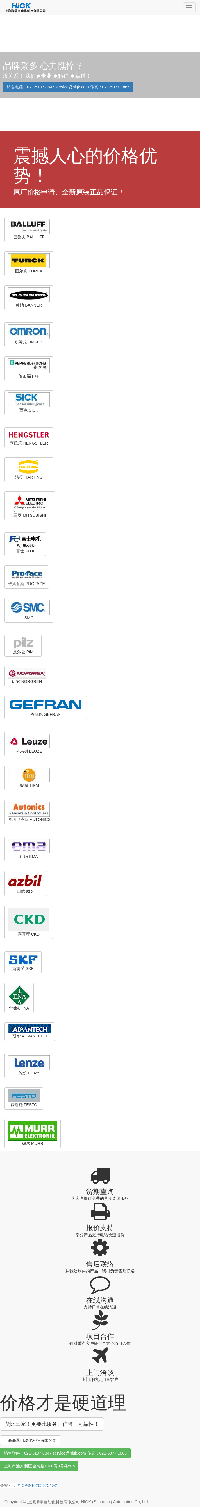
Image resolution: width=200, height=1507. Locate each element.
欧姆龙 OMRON (29, 334)
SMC (29, 610)
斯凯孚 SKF (23, 962)
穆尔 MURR (32, 1133)
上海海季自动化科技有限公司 (30, 1440)
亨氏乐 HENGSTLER (29, 437)
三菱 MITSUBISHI (29, 505)
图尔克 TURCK (29, 263)
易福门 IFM (29, 778)
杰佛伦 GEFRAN (45, 707)
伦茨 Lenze (29, 1065)
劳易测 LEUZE (29, 744)
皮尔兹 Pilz (23, 645)
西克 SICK (29, 402)
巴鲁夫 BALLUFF (29, 229)
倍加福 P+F (29, 368)
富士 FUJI (25, 543)
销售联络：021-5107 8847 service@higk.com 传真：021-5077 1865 (65, 1453)
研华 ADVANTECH (29, 1031)
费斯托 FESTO (24, 1098)
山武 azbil (25, 883)
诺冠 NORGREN (27, 676)
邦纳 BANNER (29, 297)
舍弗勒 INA (19, 997)
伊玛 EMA (29, 849)
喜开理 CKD (28, 922)
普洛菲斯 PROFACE (26, 576)
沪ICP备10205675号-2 (36, 1485)
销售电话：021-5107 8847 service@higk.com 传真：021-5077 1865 (68, 87)
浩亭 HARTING (29, 469)
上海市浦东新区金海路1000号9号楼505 (39, 1466)
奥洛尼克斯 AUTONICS (29, 812)
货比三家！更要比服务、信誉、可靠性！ (52, 1424)
